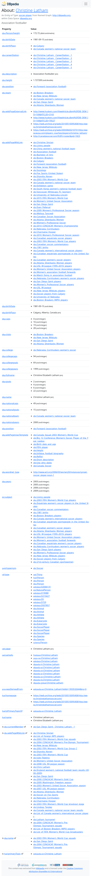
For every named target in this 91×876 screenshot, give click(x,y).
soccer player (25, 15)
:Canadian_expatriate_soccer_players (52, 238)
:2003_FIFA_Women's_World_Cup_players (54, 241)
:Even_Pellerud (41, 207)
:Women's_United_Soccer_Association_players (56, 269)
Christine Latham (32, 10)
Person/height (11, 33)
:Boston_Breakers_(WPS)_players (50, 300)
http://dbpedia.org (61, 15)
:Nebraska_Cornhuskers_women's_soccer (54, 350)
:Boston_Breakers (43, 92)
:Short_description (43, 459)
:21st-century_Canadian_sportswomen (53, 561)
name (6, 397)
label (6, 648)
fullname (8, 375)
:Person (38, 577)
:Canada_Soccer (42, 465)
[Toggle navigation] (85, 3)
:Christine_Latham (47, 711)
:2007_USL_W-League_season (49, 788)
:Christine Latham (45, 655)
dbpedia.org (26, 18)
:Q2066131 (42, 586)
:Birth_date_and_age (44, 444)
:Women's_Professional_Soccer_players (53, 284)
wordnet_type (10, 472)
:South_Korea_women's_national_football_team (57, 188)
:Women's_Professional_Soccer (49, 222)
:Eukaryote (40, 620)
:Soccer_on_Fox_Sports (45, 794)
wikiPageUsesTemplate (15, 434)
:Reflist (38, 456)
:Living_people (41, 145)
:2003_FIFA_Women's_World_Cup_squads (54, 739)
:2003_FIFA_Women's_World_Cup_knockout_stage (58, 804)
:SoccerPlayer (41, 627)
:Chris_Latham (41, 767)
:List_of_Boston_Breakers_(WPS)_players (54, 828)
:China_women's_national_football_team (54, 148)
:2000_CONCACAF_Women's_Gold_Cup (53, 779)
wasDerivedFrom (12, 689)
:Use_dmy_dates (42, 462)
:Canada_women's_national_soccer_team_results (58, 810)
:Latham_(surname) (44, 819)
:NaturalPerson (42, 590)
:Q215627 (41, 596)
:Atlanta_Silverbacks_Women (48, 105)
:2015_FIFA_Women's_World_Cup (50, 198)
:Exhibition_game (43, 185)
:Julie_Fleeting (41, 757)
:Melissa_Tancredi (43, 213)
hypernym (9, 568)
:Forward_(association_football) (49, 86)
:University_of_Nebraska (46, 296)
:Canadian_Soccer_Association (49, 216)
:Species (38, 636)
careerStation (10, 55)
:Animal (38, 608)
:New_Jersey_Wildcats (45, 95)
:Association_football (44, 151)
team (6, 92)
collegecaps (9, 356)
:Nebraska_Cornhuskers (46, 228)
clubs (6, 334)
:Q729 (39, 602)
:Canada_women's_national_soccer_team (54, 48)
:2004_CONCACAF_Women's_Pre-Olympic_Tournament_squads (50, 824)
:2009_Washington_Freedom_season (52, 782)
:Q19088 (41, 593)
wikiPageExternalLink (14, 111)
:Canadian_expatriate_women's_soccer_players (57, 543)
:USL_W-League (42, 287)
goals (6, 381)
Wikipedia (40, 868)
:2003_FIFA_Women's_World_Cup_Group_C (55, 748)
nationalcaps (10, 403)
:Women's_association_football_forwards (54, 272)
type (5, 574)
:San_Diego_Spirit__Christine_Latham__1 (54, 726)
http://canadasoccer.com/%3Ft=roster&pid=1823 (56, 136)
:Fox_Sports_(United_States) (48, 173)
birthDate (8, 39)
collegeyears (10, 368)
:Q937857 (41, 605)
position (8, 86)
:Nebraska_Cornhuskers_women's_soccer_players (58, 278)
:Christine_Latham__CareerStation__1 (52, 55)
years (6, 481)
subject (7, 497)
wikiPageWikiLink (12, 142)
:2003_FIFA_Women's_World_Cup (50, 179)
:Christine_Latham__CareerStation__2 (52, 58)
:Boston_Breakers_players (47, 515)
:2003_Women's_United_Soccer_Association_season (59, 785)
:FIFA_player (40, 447)
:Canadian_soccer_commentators (50, 244)
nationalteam (10, 416)
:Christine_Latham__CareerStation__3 (52, 61)
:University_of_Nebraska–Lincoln (50, 195)
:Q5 (38, 599)
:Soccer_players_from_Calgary (49, 293)
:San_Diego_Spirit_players (47, 281)
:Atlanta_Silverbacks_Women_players (52, 262)
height (7, 80)
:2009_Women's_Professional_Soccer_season (56, 210)
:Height (38, 450)
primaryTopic (12, 853)
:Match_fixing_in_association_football (52, 275)
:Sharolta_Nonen (42, 176)
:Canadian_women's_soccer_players (52, 259)
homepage (9, 695)
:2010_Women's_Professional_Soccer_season (56, 235)
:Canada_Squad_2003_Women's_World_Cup (55, 434)
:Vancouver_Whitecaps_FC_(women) (52, 191)
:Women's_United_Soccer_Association (52, 201)
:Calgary (38, 45)
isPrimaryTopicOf (12, 711)
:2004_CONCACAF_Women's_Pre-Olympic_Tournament (61, 742)
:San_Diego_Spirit (43, 102)
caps (6, 318)
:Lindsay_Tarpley (42, 807)
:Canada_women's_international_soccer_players (57, 250)
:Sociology (39, 170)
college (7, 350)
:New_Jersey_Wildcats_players (49, 290)
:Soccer (38, 568)
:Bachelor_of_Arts (43, 154)
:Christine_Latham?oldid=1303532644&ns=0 (59, 689)
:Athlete (38, 614)
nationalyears (10, 422)
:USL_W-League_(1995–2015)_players (52, 266)
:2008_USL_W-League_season (49, 764)
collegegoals (10, 362)
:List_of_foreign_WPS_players (48, 736)
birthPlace (9, 45)
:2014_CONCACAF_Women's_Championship (55, 225)
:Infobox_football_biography (48, 453)
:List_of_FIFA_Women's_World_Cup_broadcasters (58, 831)
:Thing (37, 574)
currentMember (13, 726)
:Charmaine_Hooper (44, 232)
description (9, 73)
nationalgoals (10, 409)
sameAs (7, 655)
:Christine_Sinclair (43, 142)
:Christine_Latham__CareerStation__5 (52, 67)
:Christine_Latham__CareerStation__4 (52, 64)
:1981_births (40, 247)
